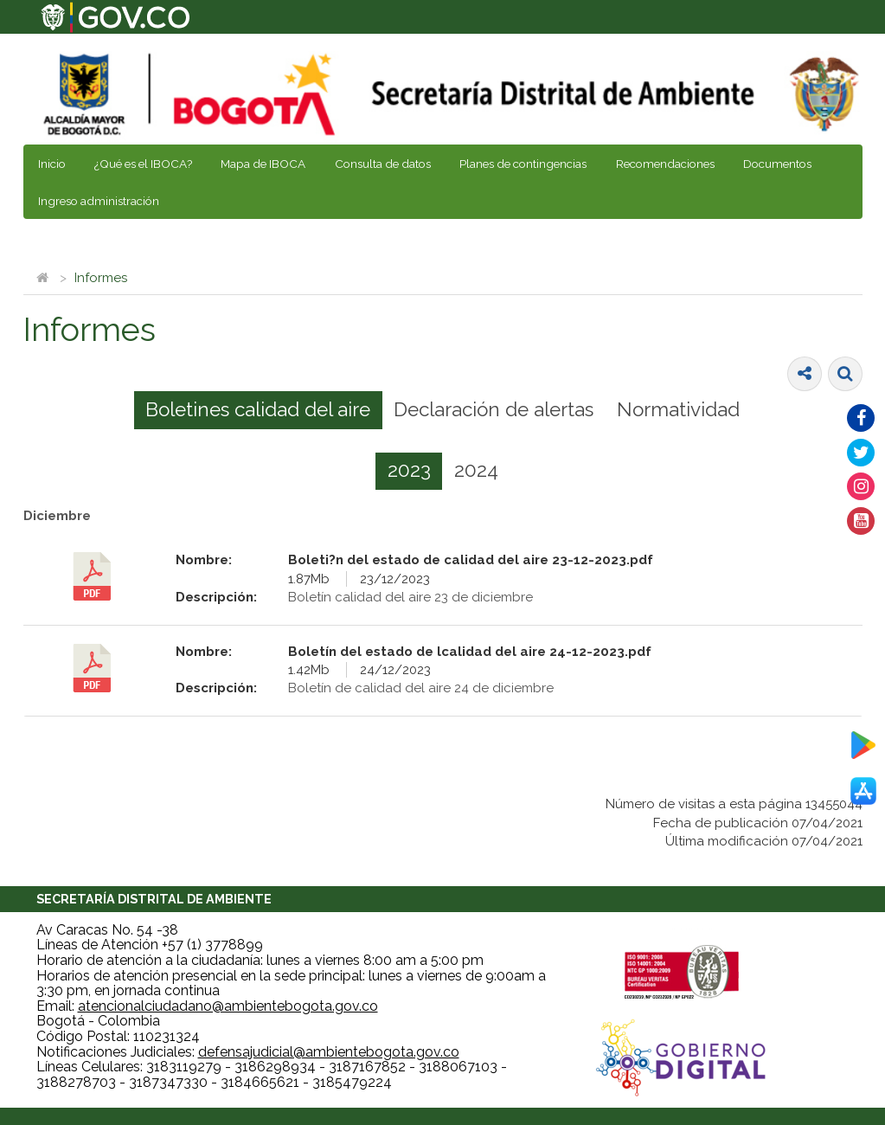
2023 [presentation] (409, 470)
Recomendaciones (665, 163)
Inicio (52, 163)
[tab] (258, 410)
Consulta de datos (383, 163)
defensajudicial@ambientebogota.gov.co (328, 1052)
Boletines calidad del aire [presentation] (257, 409)
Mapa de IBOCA (263, 163)
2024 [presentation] (476, 470)
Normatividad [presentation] (678, 409)
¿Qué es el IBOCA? (143, 163)
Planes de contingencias (523, 163)
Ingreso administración (98, 201)
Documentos (777, 163)
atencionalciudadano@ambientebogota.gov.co (228, 1006)
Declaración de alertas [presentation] (493, 409)
